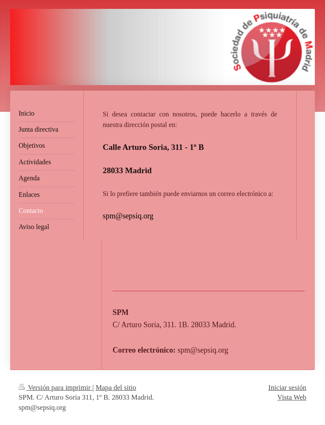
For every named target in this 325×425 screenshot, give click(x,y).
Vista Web (291, 397)
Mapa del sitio (116, 388)
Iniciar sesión (287, 388)
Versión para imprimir (55, 388)
